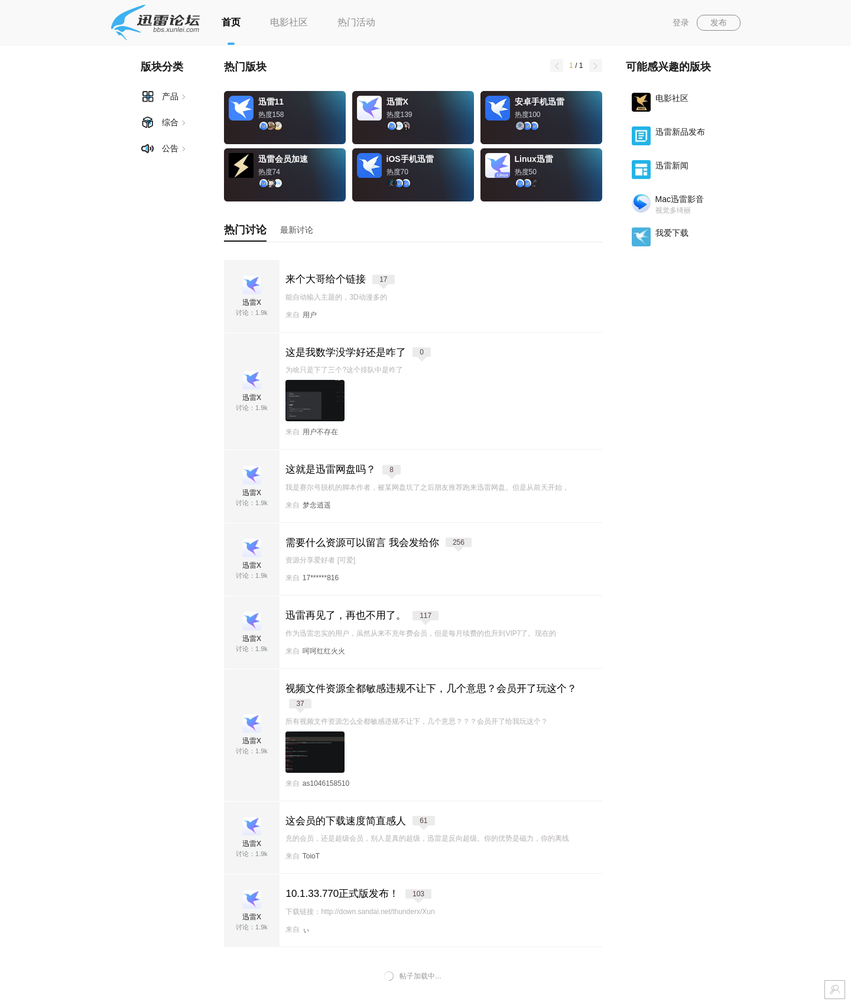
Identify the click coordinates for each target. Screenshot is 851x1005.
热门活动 (356, 22)
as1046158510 (326, 783)
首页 (231, 22)
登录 (681, 22)
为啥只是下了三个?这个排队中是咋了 (344, 370)
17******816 (321, 578)
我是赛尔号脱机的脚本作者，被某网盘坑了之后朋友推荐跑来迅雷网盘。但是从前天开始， (427, 487)
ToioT (311, 856)
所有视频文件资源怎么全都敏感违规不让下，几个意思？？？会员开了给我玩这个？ (416, 721)
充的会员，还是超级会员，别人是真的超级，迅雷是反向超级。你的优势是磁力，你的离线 (427, 838)
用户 (310, 315)
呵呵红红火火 (324, 651)
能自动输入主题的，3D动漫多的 (335, 297)
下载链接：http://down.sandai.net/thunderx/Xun (359, 912)
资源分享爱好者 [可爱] (320, 560)
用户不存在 (320, 432)
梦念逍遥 (317, 505)
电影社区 (289, 22)
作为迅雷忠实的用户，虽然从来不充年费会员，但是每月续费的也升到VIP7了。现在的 (420, 633)
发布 (718, 22)
